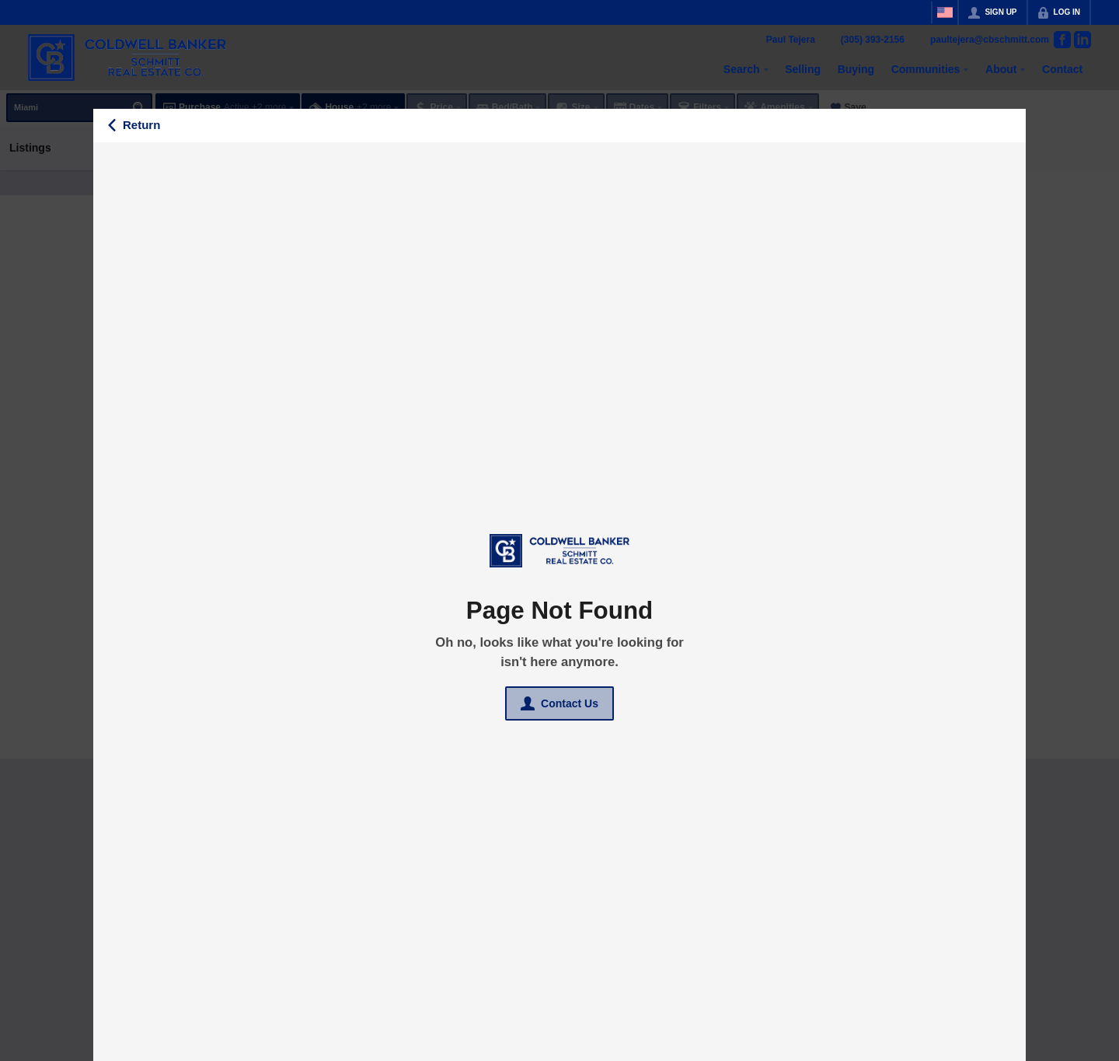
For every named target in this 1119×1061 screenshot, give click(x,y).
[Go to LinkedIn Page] (1082, 39)
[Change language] (945, 12)
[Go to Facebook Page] (1062, 39)
